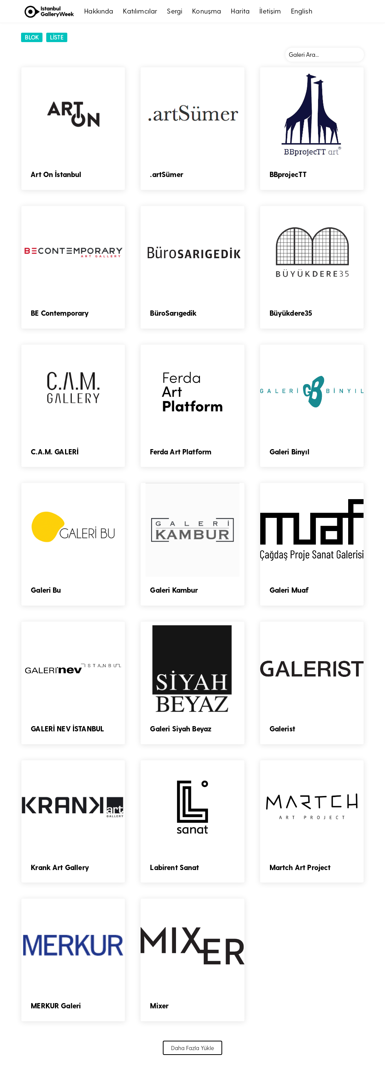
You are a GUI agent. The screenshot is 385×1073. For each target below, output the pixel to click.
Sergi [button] (174, 11)
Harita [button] (240, 11)
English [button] (301, 11)
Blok (32, 37)
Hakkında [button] (98, 11)
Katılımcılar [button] (140, 11)
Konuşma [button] (206, 11)
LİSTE (57, 37)
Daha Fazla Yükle (192, 1045)
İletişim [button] (270, 11)
